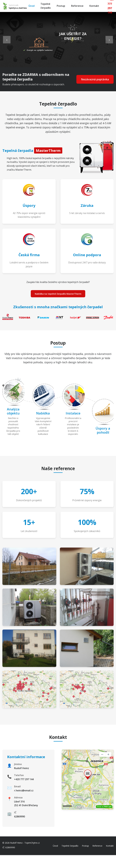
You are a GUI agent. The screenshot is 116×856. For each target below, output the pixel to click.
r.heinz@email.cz (23, 791)
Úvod (32, 5)
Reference (77, 5)
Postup (61, 5)
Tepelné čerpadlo (46, 5)
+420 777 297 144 (24, 780)
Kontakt (94, 5)
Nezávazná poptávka (94, 79)
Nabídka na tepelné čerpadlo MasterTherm (58, 294)
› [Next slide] (109, 39)
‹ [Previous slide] (6, 39)
